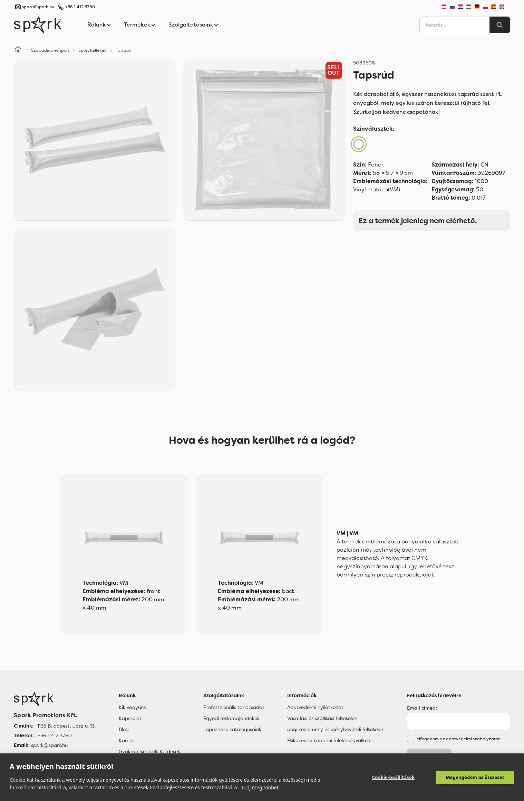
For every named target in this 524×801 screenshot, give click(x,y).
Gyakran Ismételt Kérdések (149, 751)
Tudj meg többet (260, 787)
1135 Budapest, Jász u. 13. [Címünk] (66, 726)
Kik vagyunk (132, 707)
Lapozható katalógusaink (232, 729)
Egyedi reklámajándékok (231, 718)
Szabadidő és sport (50, 50)
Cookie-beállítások (393, 777)
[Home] (18, 50)
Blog (124, 729)
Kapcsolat (130, 718)
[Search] (499, 25)
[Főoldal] (55, 699)
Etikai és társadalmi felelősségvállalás (329, 740)
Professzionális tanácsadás (233, 707)
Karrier (126, 740)
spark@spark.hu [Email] (49, 745)
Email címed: (422, 708)
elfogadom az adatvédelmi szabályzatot (458, 739)
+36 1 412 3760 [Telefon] (55, 735)
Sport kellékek (92, 50)
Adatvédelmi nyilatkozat (315, 707)
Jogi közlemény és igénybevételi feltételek (335, 729)
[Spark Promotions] (37, 25)
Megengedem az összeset (475, 777)
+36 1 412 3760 (80, 7)
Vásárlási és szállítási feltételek (322, 718)
